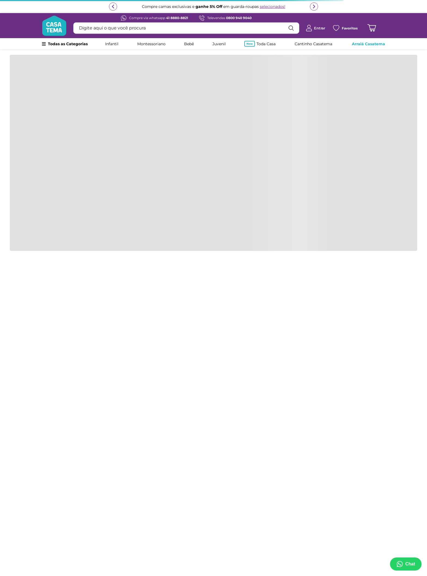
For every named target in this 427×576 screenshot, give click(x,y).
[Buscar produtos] (291, 28)
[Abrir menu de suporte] (406, 564)
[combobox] (186, 28)
